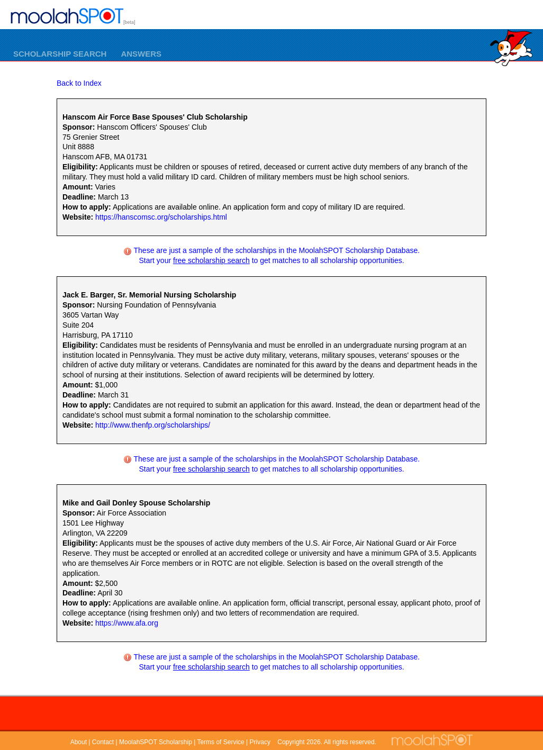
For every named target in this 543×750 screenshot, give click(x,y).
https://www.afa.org (126, 623)
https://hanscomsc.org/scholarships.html (161, 217)
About (78, 742)
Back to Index (79, 83)
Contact (103, 742)
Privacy (260, 742)
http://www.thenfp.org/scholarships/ (152, 425)
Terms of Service (220, 742)
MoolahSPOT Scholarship (155, 742)
